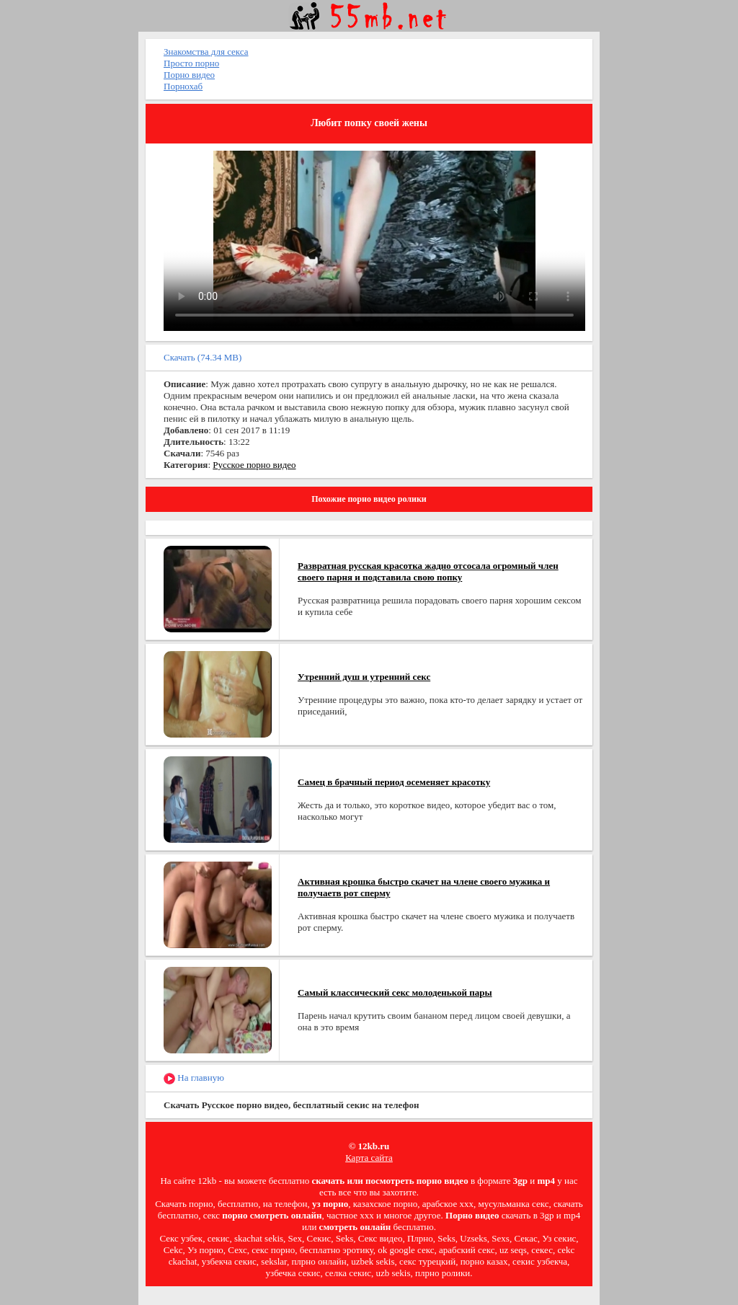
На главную (194, 1078)
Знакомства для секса (206, 51)
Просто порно (191, 63)
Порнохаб (183, 86)
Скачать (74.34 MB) (202, 357)
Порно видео (189, 74)
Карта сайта (369, 1157)
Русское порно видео (254, 464)
